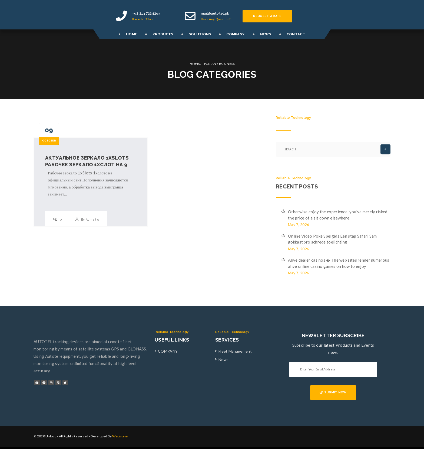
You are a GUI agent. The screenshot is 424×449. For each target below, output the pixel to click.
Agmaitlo (92, 219)
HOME (131, 34)
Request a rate (267, 16)
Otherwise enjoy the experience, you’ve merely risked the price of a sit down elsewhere (337, 214)
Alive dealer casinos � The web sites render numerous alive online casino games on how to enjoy (338, 263)
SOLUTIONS (200, 34)
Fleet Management (235, 351)
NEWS (265, 34)
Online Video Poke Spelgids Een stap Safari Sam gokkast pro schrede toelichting (332, 239)
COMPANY (235, 34)
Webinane (120, 436)
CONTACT (296, 34)
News (223, 359)
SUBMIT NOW (333, 392)
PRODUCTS (163, 34)
